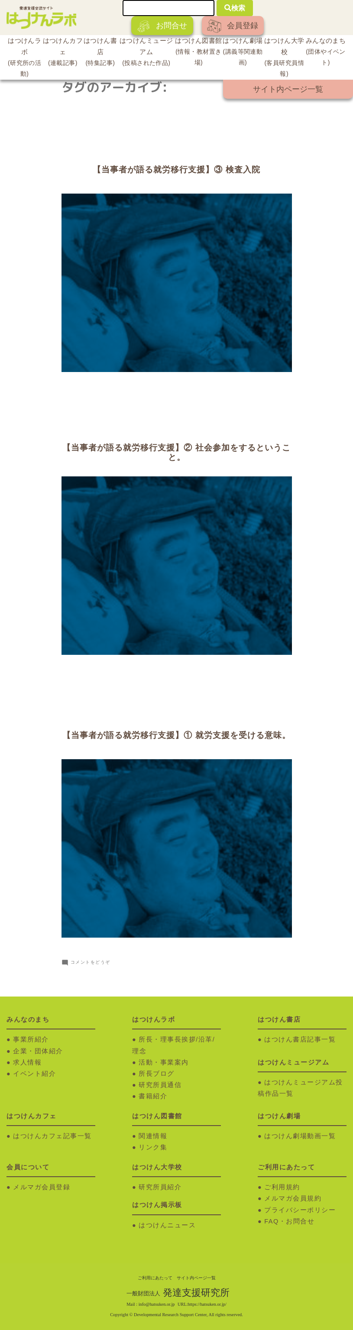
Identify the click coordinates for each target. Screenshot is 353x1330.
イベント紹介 (34, 1073)
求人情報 (27, 1062)
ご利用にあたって (155, 1277)
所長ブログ (157, 1073)
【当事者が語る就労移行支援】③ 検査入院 (176, 169)
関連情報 (153, 1136)
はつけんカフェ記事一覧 (52, 1136)
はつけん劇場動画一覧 (300, 1136)
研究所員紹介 (160, 1187)
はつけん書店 (100, 52)
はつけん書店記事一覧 (300, 1039)
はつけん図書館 (198, 52)
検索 (234, 8)
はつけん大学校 (284, 58)
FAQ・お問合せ (289, 1221)
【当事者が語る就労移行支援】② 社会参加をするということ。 (176, 452)
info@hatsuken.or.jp (157, 1304)
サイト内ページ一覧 (288, 89)
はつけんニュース (167, 1225)
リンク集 (153, 1147)
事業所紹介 (31, 1039)
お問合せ (162, 26)
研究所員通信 (160, 1084)
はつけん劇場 (243, 52)
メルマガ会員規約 (292, 1198)
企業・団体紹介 (38, 1051)
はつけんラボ (24, 58)
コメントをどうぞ (90, 962)
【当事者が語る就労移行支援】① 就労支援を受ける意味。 (176, 735)
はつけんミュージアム (146, 52)
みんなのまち (326, 52)
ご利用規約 (282, 1187)
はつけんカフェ (62, 52)
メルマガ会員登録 (41, 1187)
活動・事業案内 (164, 1062)
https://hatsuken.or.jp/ (207, 1304)
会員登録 (232, 26)
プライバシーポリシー (300, 1210)
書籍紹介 (153, 1096)
